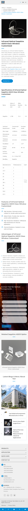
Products (9, 7)
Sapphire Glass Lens (15, 69)
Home (3, 7)
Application (5, 452)
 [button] (2, 352)
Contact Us (7, 81)
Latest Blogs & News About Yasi (14, 378)
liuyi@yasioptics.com (9, 481)
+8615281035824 (8, 470)
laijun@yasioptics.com (9, 479)
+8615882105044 (8, 468)
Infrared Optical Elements (10, 9)
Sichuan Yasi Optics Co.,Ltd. (15, 501)
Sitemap (3, 505)
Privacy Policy (11, 505)
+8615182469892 (8, 472)
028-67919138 (7, 466)
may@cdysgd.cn (8, 477)
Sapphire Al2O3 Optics (9, 10)
